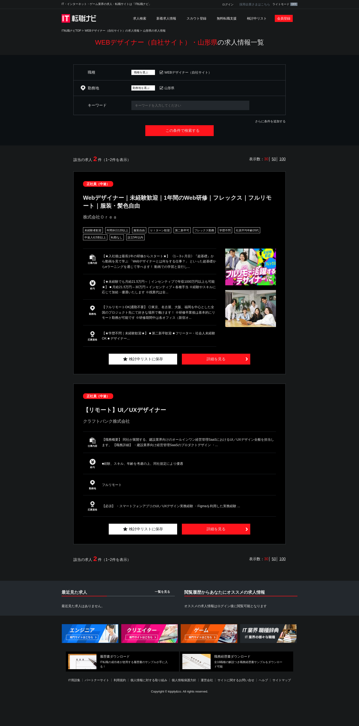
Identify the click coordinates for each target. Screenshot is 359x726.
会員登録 (283, 18)
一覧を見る (162, 591)
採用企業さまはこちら (254, 4)
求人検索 (139, 18)
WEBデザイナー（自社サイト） (188, 72)
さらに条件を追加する (270, 121)
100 (282, 159)
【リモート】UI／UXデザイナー (124, 410)
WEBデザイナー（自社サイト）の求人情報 (112, 30)
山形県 (169, 88)
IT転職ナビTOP (71, 30)
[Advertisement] (179, 710)
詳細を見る (216, 359)
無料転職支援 (227, 18)
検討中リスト (257, 18)
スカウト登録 (196, 18)
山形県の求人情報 (154, 30)
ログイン (228, 4)
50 (274, 159)
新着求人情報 (166, 18)
